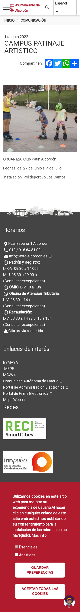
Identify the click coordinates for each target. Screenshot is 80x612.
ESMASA (10, 362)
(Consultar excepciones (23, 281)
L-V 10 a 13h (24, 287)
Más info (39, 535)
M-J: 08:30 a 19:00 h (20, 274)
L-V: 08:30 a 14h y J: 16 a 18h (27, 318)
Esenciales (28, 547)
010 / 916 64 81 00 (24, 250)
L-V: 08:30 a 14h (16, 299)
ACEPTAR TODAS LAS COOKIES (40, 591)
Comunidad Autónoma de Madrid (30, 381)
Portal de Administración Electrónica (33, 387)
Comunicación (33, 20)
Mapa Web (12, 399)
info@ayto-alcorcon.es (28, 256)
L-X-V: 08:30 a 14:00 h (21, 268)
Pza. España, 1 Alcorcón (28, 243)
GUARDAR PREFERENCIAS (40, 570)
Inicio (9, 20)
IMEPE (8, 368)
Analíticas (27, 555)
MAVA (8, 375)
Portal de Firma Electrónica (25, 393)
